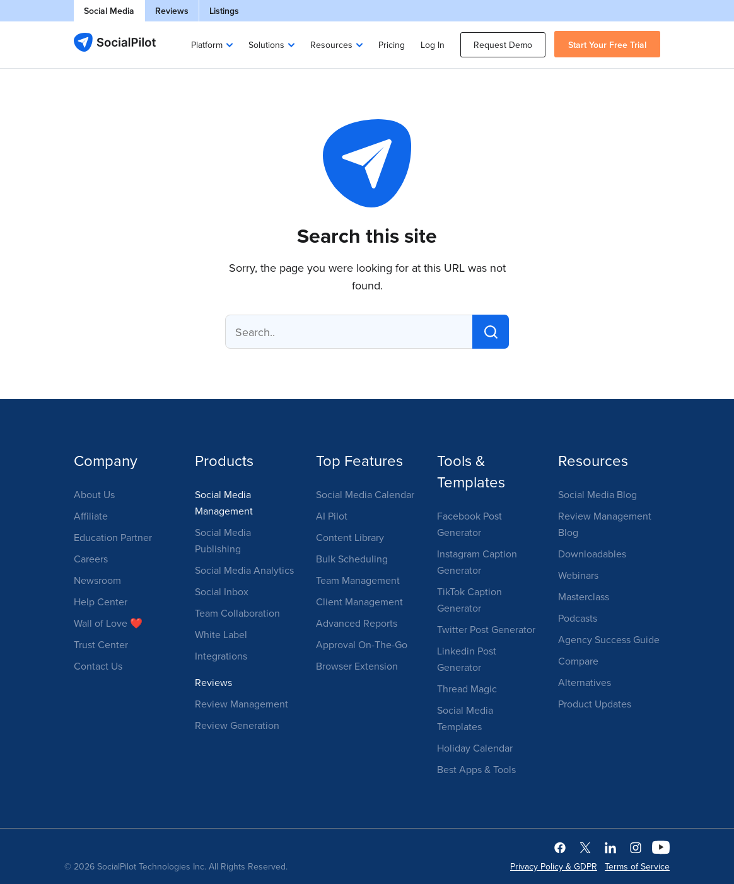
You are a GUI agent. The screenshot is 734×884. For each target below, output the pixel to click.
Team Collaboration (237, 613)
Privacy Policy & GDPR (553, 866)
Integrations (221, 656)
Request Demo (503, 44)
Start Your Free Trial (607, 44)
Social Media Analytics (244, 570)
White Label (221, 634)
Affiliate (91, 516)
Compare (578, 661)
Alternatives (584, 682)
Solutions (266, 44)
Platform (207, 44)
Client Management (359, 601)
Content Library (350, 537)
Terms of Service (637, 866)
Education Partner (113, 537)
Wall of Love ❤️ (108, 623)
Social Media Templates (465, 718)
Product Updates (594, 704)
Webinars (578, 575)
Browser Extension (357, 666)
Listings (224, 10)
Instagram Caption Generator (477, 562)
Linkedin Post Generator (466, 659)
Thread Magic (467, 688)
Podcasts (577, 618)
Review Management (241, 704)
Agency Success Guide (609, 639)
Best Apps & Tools (476, 769)
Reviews (172, 10)
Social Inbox (221, 591)
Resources (331, 44)
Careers (91, 559)
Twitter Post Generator (486, 629)
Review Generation (237, 725)
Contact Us (98, 666)
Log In (433, 44)
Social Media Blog (597, 494)
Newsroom (97, 580)
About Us (94, 494)
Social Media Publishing (223, 540)
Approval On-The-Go (361, 644)
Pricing (391, 44)
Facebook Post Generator (469, 524)
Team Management (358, 580)
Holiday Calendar (475, 748)
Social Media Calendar (365, 494)
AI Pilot (331, 516)
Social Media (109, 10)
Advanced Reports (356, 623)
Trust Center (101, 644)
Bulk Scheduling (352, 559)
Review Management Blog (604, 524)
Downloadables (592, 554)
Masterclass (583, 596)
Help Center (100, 601)
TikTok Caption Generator (469, 599)
